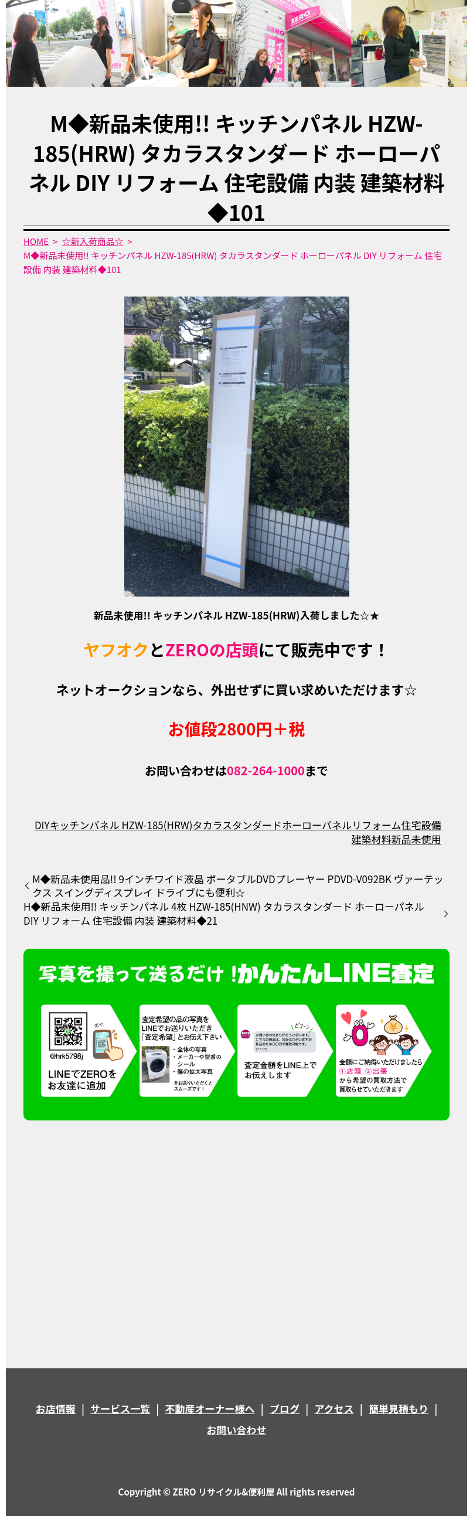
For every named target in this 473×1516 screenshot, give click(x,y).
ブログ (285, 1408)
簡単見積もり (398, 1408)
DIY (42, 824)
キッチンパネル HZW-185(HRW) (121, 824)
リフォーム (376, 824)
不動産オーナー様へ (210, 1408)
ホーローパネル (317, 824)
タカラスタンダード (237, 824)
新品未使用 (416, 839)
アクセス (333, 1408)
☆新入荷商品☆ (93, 241)
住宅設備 (421, 824)
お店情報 (56, 1408)
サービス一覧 (120, 1408)
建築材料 (371, 839)
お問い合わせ (237, 1429)
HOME (36, 241)
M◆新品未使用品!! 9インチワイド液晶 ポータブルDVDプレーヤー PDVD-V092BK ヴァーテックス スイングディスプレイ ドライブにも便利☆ (238, 886)
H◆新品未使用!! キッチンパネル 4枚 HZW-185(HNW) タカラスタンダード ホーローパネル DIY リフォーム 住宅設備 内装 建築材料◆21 (223, 914)
